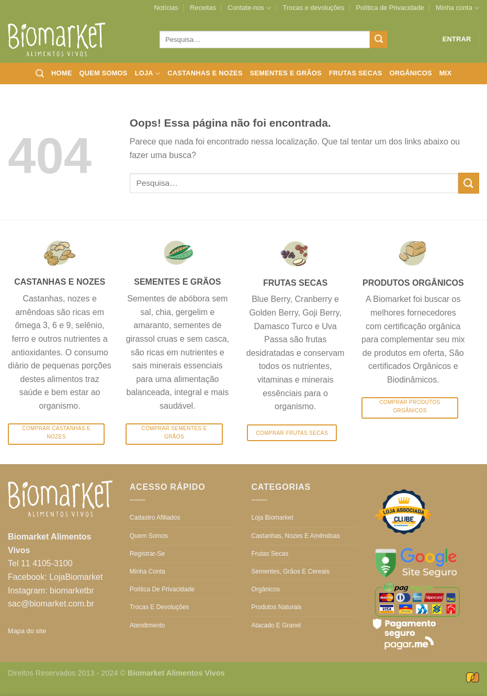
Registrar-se (147, 553)
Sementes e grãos (286, 73)
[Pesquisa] (40, 73)
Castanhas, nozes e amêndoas (296, 536)
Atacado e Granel (276, 625)
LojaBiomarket (76, 576)
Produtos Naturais (277, 607)
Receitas (203, 8)
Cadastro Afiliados (155, 517)
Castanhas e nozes (204, 73)
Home (61, 73)
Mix (445, 73)
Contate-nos (249, 8)
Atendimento (147, 625)
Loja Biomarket (272, 517)
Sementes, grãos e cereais (291, 571)
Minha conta (457, 8)
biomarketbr (72, 590)
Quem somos (103, 73)
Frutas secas (355, 73)
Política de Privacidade (390, 8)
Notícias (166, 8)
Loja (148, 73)
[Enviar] (379, 40)
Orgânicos (410, 73)
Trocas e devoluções (314, 8)
